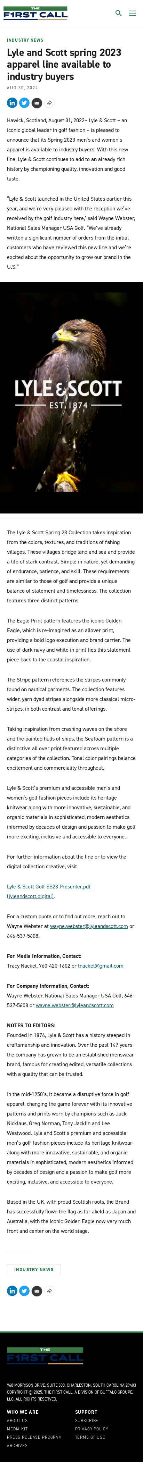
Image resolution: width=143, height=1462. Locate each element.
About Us (17, 1421)
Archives (17, 1446)
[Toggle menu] (133, 13)
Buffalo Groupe (116, 1392)
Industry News (25, 40)
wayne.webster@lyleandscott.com (89, 926)
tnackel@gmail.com (101, 965)
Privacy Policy (91, 1429)
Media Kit (17, 1429)
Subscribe (87, 1421)
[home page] (35, 13)
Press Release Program (34, 1437)
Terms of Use (90, 1437)
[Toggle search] (119, 13)
